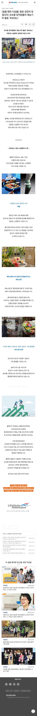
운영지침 (17, 691)
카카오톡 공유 (26, 24)
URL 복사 (33, 24)
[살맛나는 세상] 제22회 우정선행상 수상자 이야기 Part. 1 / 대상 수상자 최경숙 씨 (14, 542)
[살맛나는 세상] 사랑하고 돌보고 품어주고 (13, 553)
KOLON (8, 695)
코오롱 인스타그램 (18, 684)
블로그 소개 (9, 691)
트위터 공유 (29, 24)
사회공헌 (11, 8)
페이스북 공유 (22, 24)
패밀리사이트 (18, 679)
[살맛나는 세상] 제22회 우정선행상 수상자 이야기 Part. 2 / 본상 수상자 (14, 538)
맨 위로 (33, 711)
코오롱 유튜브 (10, 684)
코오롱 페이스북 (14, 684)
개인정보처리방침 (25, 691)
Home (3, 8)
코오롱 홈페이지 (6, 684)
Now (7, 8)
